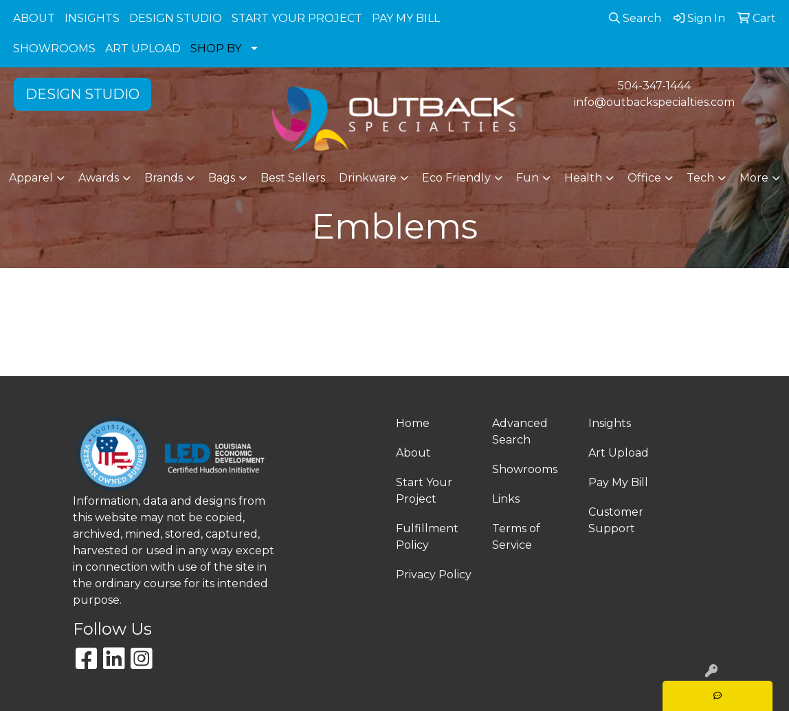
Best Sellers (292, 177)
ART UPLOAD (143, 48)
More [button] (754, 177)
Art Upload (618, 452)
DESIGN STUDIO (175, 18)
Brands (163, 177)
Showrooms (524, 469)
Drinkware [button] (368, 177)
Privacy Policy (433, 574)
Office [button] (644, 177)
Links (506, 498)
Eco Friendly (456, 177)
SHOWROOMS (54, 48)
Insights (609, 423)
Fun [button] (527, 177)
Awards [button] (98, 177)
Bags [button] (221, 177)
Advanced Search (520, 431)
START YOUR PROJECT (297, 18)
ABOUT (34, 18)
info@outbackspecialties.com (654, 102)
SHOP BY (215, 48)
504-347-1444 (654, 85)
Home (413, 423)
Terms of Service (516, 536)
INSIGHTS (92, 18)
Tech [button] (700, 177)
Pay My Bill (618, 482)
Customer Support (615, 520)
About (413, 452)
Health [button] (583, 177)
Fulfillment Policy (427, 536)
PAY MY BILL (406, 18)
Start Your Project (424, 490)
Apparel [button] (31, 177)
